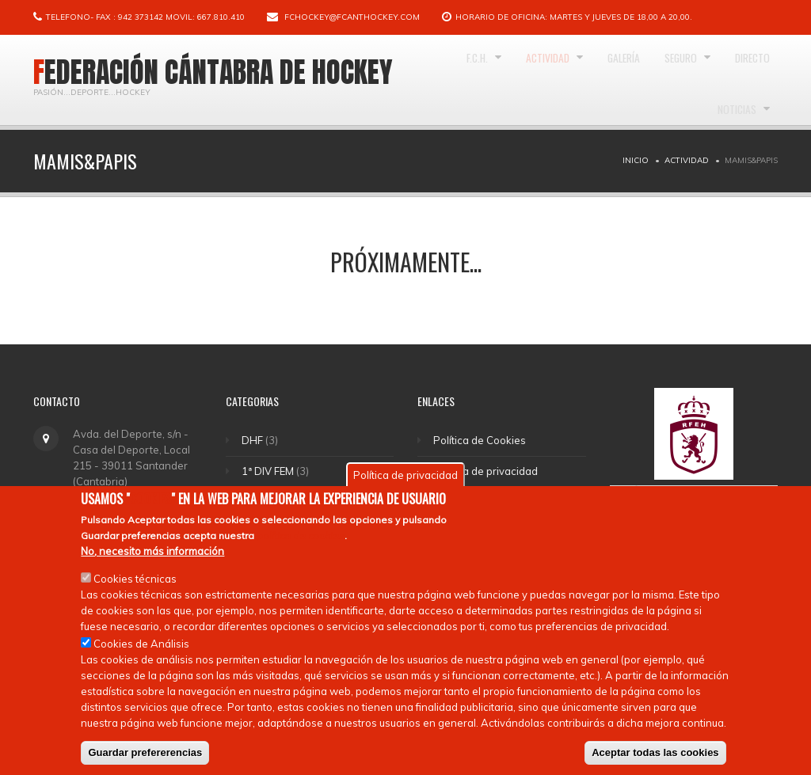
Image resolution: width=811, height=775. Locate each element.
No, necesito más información (152, 566)
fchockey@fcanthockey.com (352, 17)
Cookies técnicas (135, 594)
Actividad (567, 79)
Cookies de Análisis (141, 659)
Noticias (730, 174)
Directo (651, 174)
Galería (659, 79)
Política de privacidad (488, 471)
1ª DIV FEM (269, 471)
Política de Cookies (482, 440)
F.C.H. (481, 79)
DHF (254, 440)
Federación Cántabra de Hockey (213, 72)
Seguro (733, 79)
